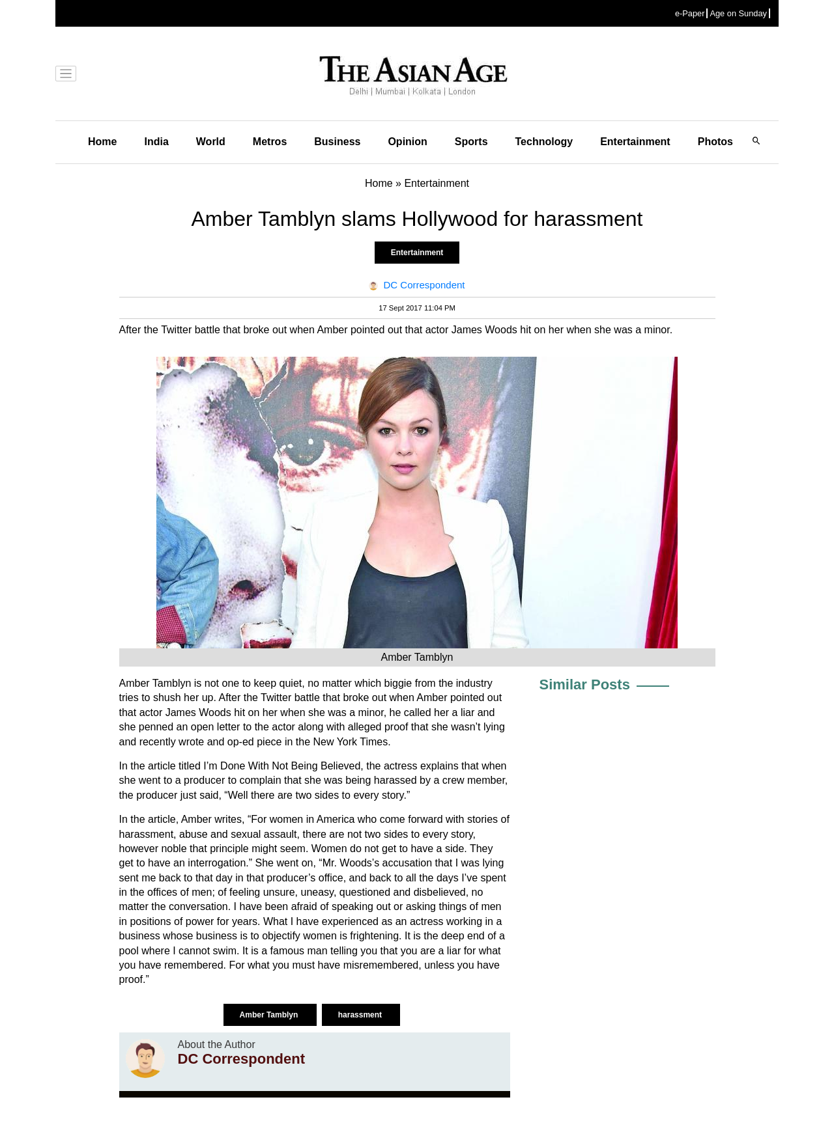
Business (337, 141)
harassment (361, 1014)
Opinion (407, 141)
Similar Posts (584, 684)
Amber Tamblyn (270, 1014)
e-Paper (690, 13)
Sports (471, 141)
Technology (544, 141)
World (210, 141)
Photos (715, 141)
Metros (270, 141)
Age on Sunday (738, 13)
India (156, 141)
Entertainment (635, 141)
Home (102, 141)
